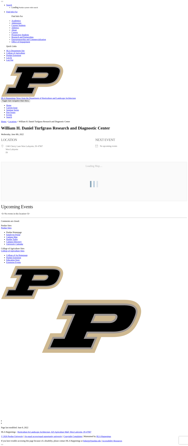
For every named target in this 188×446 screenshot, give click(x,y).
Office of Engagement (20, 42)
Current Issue (11, 108)
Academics (16, 21)
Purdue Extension (13, 55)
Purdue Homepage (14, 232)
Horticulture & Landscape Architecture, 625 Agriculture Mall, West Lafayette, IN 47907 (54, 432)
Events (9, 115)
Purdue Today (12, 239)
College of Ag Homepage (17, 255)
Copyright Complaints (73, 436)
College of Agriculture (15, 53)
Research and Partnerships (22, 37)
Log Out (9, 60)
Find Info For (11, 12)
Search (9, 117)
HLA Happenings (103, 436)
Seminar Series (12, 110)
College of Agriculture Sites (12, 251)
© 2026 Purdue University (12, 436)
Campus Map (11, 237)
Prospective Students (20, 35)
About (14, 30)
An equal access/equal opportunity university (43, 436)
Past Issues (10, 112)
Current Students (18, 25)
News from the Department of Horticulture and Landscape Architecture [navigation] (46, 98)
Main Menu (15, 101)
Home (8, 105)
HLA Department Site (15, 51)
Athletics (15, 28)
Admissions (16, 23)
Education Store (13, 260)
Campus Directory (14, 242)
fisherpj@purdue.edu (92, 441)
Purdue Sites (6, 228)
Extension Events (13, 262)
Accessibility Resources (112, 441)
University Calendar (14, 244)
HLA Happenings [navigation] (8, 98)
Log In (9, 58)
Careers (14, 32)
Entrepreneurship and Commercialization (28, 39)
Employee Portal (13, 235)
